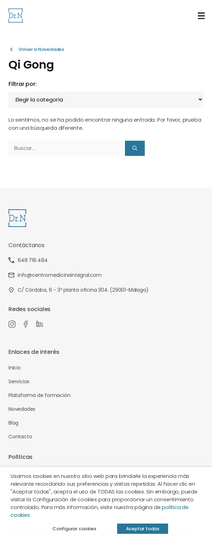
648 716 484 (28, 260)
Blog (13, 422)
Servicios (18, 381)
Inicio (14, 367)
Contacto (20, 436)
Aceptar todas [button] (142, 528)
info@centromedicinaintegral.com (55, 275)
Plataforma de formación (39, 395)
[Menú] (201, 15)
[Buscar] (135, 148)
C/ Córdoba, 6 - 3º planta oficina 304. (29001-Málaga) (78, 289)
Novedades (21, 409)
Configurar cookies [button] (74, 528)
